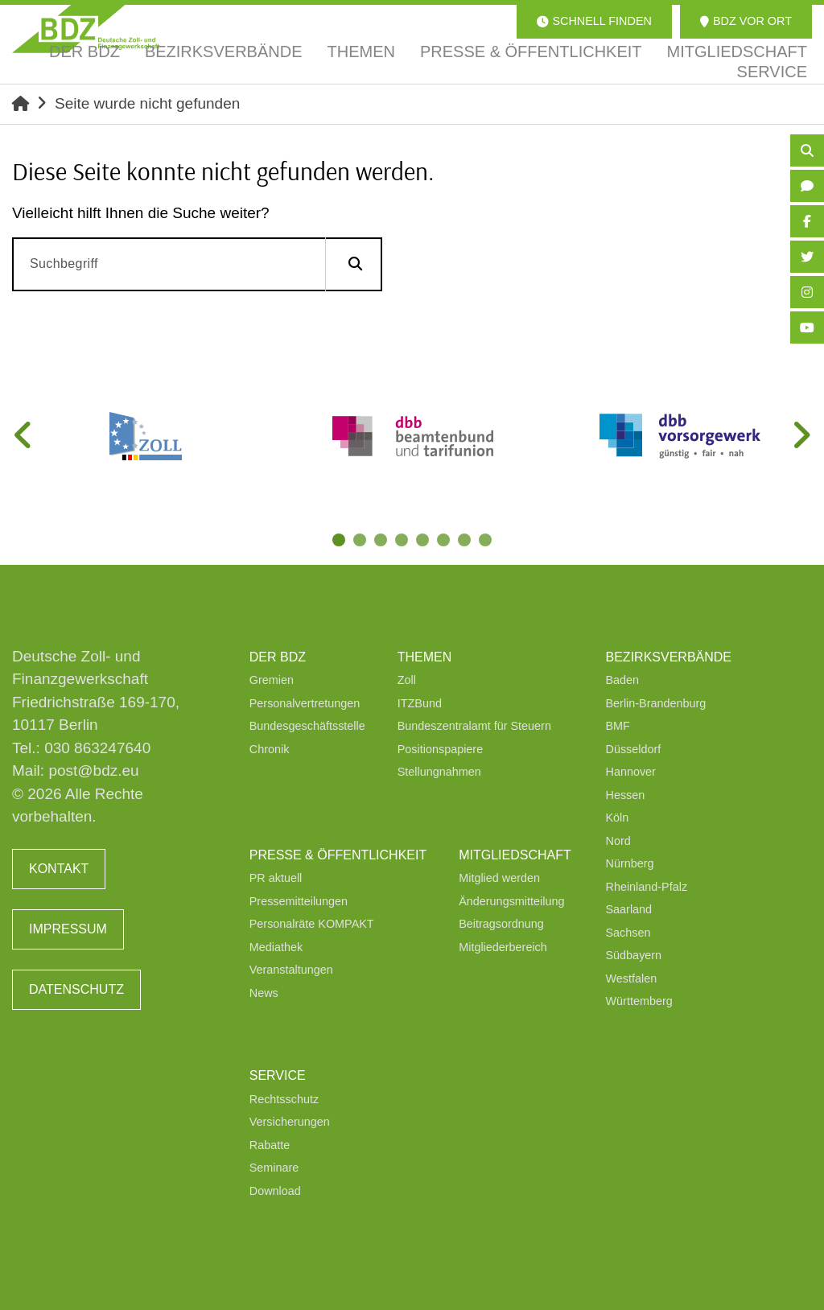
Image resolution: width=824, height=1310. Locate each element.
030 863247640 (97, 747)
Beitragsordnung (501, 923)
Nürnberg (630, 863)
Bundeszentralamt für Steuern (474, 725)
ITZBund (420, 703)
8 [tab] (487, 541)
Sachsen (628, 932)
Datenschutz (76, 989)
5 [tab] (424, 541)
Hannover (631, 771)
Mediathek (276, 947)
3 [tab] (382, 541)
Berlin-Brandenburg (656, 703)
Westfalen (631, 978)
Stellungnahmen (439, 771)
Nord (618, 840)
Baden (623, 680)
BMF (618, 725)
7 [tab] (466, 541)
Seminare (274, 1167)
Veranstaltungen (291, 969)
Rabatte (269, 1145)
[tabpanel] (145, 436)
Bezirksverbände (668, 657)
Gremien (271, 680)
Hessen (625, 795)
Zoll (407, 680)
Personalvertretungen (304, 703)
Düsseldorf (633, 749)
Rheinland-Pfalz (647, 886)
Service (277, 1075)
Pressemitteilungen (298, 901)
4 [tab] (403, 541)
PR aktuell (276, 877)
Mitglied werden (499, 877)
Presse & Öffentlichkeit (337, 855)
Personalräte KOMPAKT (311, 923)
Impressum (68, 929)
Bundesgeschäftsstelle (307, 725)
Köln (617, 817)
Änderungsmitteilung (511, 901)
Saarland (629, 909)
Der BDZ (277, 657)
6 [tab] (445, 541)
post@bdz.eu (93, 770)
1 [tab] (340, 541)
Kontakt (59, 868)
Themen (425, 657)
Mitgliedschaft (515, 855)
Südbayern (634, 955)
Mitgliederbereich (503, 947)
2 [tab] (361, 541)
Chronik (269, 749)
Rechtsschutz (284, 1099)
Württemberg (639, 1001)
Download (275, 1190)
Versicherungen (289, 1121)
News (263, 993)
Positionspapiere (440, 749)
